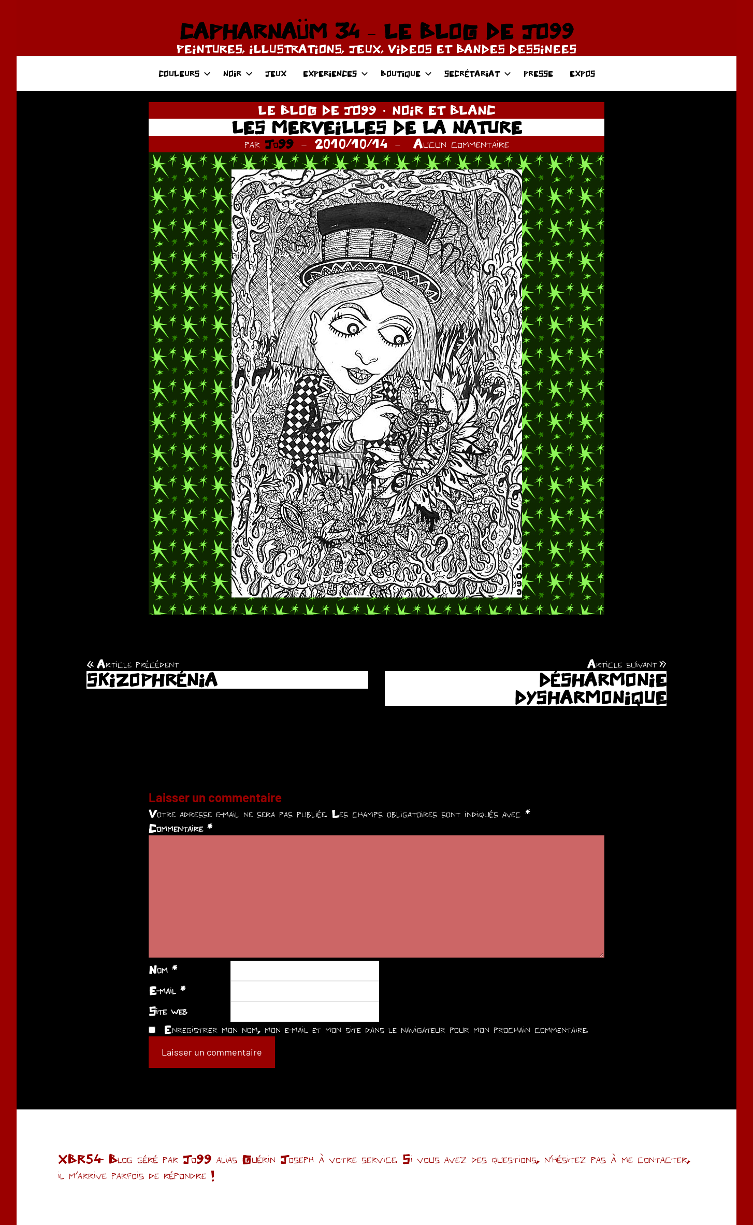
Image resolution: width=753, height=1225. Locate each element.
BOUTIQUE (406, 73)
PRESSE (538, 73)
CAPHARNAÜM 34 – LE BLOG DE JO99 (376, 31)
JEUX (275, 73)
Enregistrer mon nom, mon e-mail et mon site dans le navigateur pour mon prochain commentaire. (376, 1029)
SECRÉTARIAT (477, 73)
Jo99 (279, 143)
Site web (168, 1011)
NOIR (238, 73)
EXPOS (582, 73)
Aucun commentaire (461, 143)
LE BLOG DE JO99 (317, 110)
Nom (163, 969)
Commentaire (180, 828)
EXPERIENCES (335, 73)
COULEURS (184, 73)
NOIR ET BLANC (444, 110)
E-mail (167, 990)
